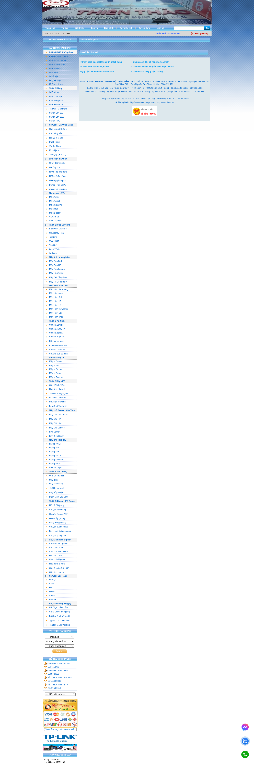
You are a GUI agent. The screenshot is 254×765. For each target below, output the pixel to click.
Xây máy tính (126, 28)
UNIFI (50, 591)
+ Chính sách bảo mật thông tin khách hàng (101, 62)
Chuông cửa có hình (57, 354)
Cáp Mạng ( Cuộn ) (56, 129)
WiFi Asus (52, 72)
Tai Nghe (51, 237)
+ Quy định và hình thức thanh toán (97, 71)
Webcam (51, 253)
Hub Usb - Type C (55, 389)
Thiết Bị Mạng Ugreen (57, 393)
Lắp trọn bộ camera (56, 345)
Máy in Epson (54, 373)
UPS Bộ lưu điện (55, 476)
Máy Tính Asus (54, 273)
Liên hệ (160, 28)
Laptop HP (52, 448)
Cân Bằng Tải (54, 133)
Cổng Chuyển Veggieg (58, 612)
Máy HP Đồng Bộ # (56, 282)
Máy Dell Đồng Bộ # (56, 277)
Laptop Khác (53, 463)
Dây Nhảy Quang (55, 518)
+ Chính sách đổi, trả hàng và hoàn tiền (150, 62)
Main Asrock (53, 201)
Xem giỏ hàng (201, 33)
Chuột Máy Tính (55, 233)
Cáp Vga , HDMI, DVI (57, 607)
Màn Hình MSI (54, 313)
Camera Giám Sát (55, 349)
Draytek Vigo (53, 80)
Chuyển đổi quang (56, 510)
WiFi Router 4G (54, 104)
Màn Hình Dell (54, 297)
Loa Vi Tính (53, 249)
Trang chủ (50, 28)
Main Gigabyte (54, 205)
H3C (49, 587)
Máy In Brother (54, 369)
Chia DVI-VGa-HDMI (57, 551)
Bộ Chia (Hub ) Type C (58, 616)
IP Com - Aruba (54, 84)
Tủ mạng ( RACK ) (56, 154)
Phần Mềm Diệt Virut (57, 497)
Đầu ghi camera (55, 341)
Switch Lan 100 (54, 113)
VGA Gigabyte (54, 220)
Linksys (51, 579)
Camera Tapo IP (55, 337)
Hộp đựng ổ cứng (55, 564)
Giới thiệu (79, 28)
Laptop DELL (53, 451)
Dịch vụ (94, 28)
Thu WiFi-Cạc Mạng (56, 109)
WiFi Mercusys (54, 68)
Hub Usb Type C (55, 555)
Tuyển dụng (144, 28)
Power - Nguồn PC (56, 185)
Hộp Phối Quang (55, 505)
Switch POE (53, 121)
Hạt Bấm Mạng (54, 138)
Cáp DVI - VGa (54, 547)
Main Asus (52, 197)
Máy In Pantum (54, 377)
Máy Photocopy (54, 484)
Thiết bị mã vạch (55, 488)
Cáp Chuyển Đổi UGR (57, 568)
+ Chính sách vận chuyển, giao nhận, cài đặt (152, 67)
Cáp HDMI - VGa (55, 385)
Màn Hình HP (53, 301)
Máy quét (51, 480)
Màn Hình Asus (54, 293)
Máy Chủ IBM (54, 423)
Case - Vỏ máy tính (56, 189)
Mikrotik (51, 599)
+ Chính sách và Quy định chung (147, 71)
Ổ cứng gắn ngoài (55, 180)
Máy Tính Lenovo (55, 269)
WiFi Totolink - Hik (55, 64)
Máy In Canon (54, 361)
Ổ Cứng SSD (53, 167)
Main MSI (52, 209)
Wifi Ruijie (52, 76)
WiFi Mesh (52, 92)
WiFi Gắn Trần (54, 96)
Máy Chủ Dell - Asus (57, 414)
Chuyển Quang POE (57, 514)
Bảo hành (108, 28)
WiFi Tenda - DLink (56, 60)
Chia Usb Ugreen (55, 559)
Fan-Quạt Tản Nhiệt (56, 406)
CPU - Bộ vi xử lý (55, 163)
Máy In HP (52, 365)
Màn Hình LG (53, 305)
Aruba (50, 595)
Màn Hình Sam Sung (57, 289)
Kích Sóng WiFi (54, 101)
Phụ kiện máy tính (56, 402)
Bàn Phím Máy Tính (56, 229)
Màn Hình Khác (54, 317)
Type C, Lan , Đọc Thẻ (58, 620)
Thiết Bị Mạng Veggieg (58, 625)
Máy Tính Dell (54, 261)
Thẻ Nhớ (51, 245)
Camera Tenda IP (55, 333)
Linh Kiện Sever (55, 436)
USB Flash (52, 241)
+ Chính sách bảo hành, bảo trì (94, 67)
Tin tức (64, 28)
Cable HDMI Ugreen (56, 543)
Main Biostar (53, 213)
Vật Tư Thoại (53, 146)
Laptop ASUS (53, 455)
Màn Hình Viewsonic (57, 309)
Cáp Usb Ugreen (55, 572)
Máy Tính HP (53, 265)
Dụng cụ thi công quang (58, 531)
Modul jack (52, 150)
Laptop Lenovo (54, 459)
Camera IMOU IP (55, 329)
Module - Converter (56, 397)
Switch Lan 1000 (55, 117)
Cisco (50, 584)
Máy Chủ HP (53, 419)
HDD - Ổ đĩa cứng (55, 176)
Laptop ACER (54, 444)
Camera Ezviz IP (55, 325)
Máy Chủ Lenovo (55, 428)
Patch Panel (53, 142)
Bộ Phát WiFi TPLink (57, 56)
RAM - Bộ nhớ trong (56, 172)
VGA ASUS (52, 217)
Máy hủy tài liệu (54, 492)
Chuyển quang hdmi (56, 535)
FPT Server (53, 432)
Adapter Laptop (54, 467)
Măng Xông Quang (56, 522)
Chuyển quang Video (57, 527)
